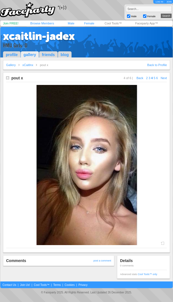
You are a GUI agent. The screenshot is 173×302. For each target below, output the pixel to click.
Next (164, 78)
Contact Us (9, 284)
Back (139, 78)
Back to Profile (157, 65)
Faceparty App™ (146, 23)
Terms (57, 284)
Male (71, 23)
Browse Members (42, 23)
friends (48, 54)
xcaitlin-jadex (39, 36)
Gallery (11, 65)
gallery (30, 54)
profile (12, 54)
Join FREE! (11, 23)
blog (65, 54)
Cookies (70, 284)
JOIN (169, 2)
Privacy (83, 284)
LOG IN (159, 2)
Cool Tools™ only (147, 274)
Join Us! (25, 284)
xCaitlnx (27, 65)
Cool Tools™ (113, 23)
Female (89, 23)
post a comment (102, 260)
